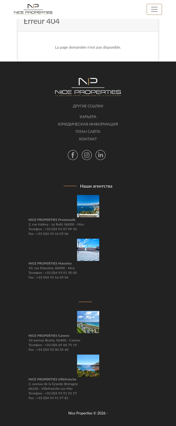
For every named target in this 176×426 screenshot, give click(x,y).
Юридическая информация (88, 124)
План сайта (88, 131)
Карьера (88, 116)
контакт (88, 139)
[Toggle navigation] (154, 9)
